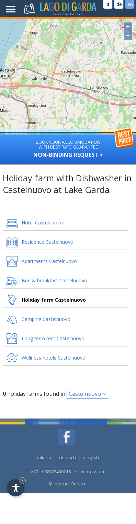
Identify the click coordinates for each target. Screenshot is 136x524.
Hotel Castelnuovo (42, 222)
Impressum (92, 471)
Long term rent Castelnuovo (53, 338)
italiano (43, 457)
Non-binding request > (67, 146)
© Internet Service (67, 484)
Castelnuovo (85, 393)
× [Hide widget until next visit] (22, 480)
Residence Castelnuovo (47, 242)
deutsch (67, 457)
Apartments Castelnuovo (49, 261)
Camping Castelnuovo (46, 319)
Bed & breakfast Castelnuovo (54, 280)
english (91, 457)
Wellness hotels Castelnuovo (54, 357)
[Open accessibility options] (15, 487)
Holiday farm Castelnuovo (54, 299)
